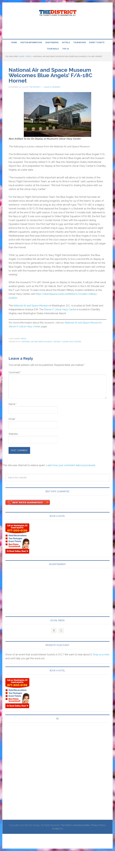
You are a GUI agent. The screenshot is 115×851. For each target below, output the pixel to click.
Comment (15, 372)
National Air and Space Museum (31, 305)
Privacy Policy (98, 825)
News (23, 339)
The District (66, 825)
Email (12, 419)
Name (13, 404)
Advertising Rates (81, 825)
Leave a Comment (52, 87)
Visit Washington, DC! (57, 12)
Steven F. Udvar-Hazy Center (60, 309)
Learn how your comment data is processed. (71, 465)
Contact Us (57, 828)
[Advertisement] (57, 28)
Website (13, 434)
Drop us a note (101, 654)
